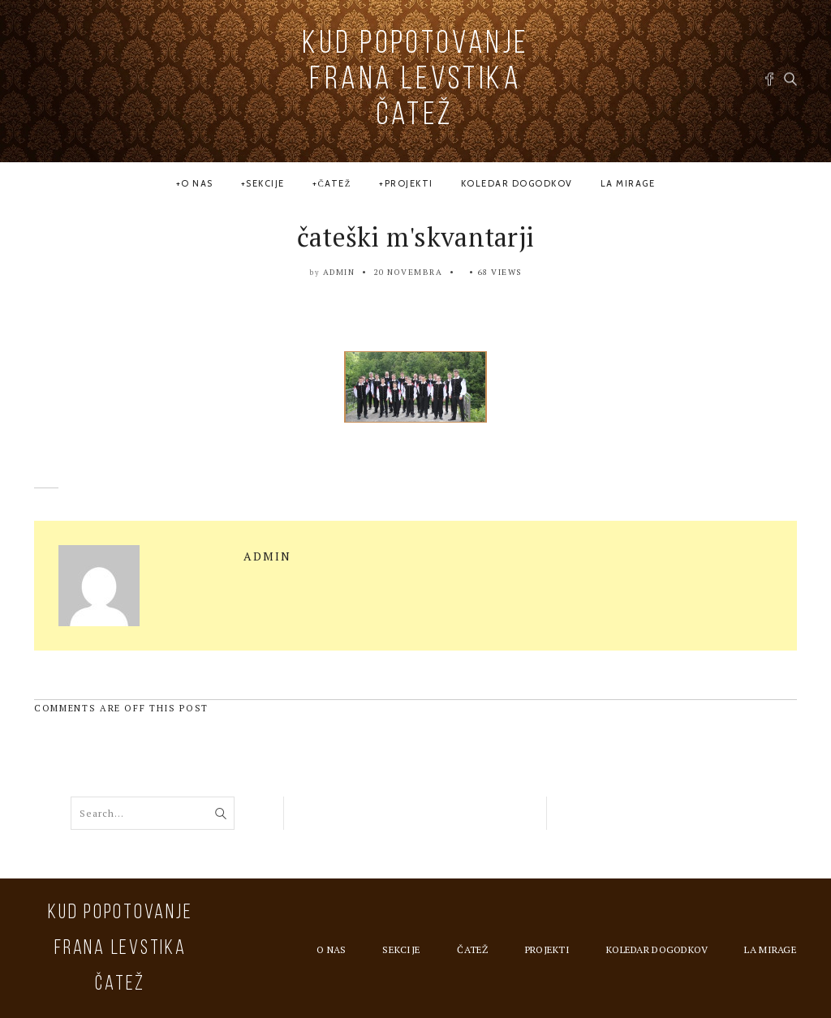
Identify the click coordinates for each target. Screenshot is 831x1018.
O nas (197, 183)
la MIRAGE (628, 183)
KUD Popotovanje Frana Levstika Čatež (415, 80)
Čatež (334, 183)
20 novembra (408, 272)
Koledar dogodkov (517, 183)
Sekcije (265, 183)
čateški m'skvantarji (416, 237)
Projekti (409, 183)
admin (339, 272)
